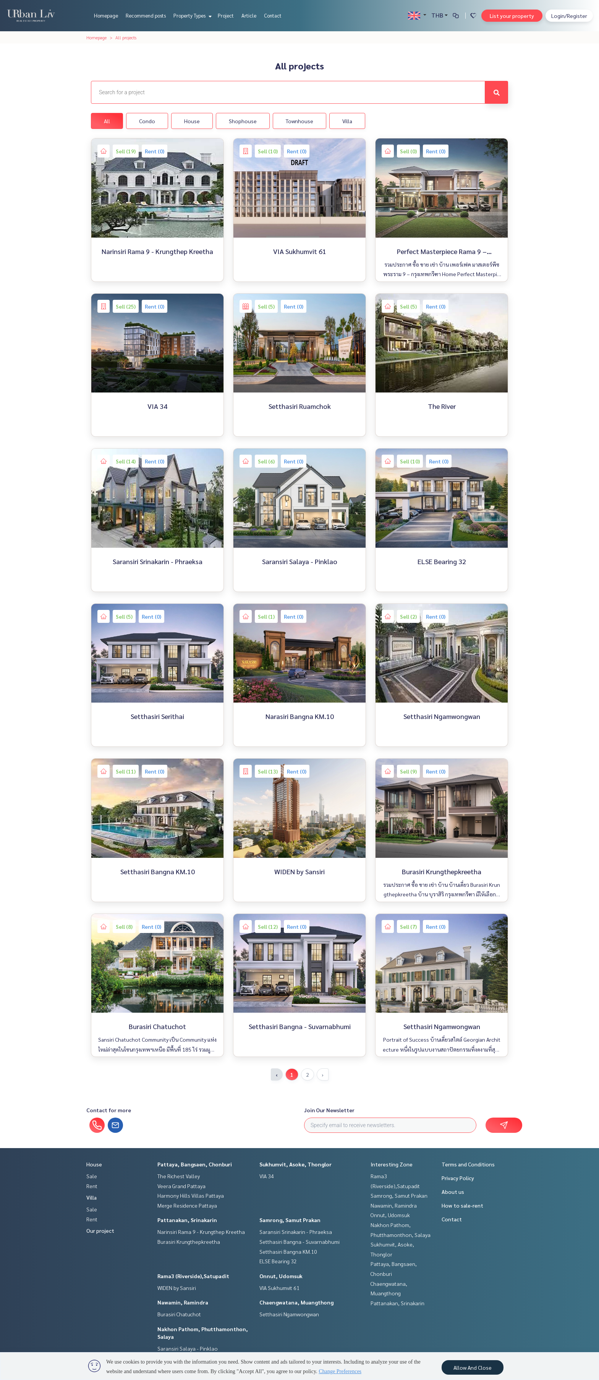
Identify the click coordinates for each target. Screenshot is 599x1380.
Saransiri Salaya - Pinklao (187, 1348)
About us (453, 1191)
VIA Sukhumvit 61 (279, 1287)
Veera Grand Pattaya (181, 1185)
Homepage (106, 15)
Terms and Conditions (468, 1164)
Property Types (191, 15)
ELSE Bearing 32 (278, 1261)
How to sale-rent (462, 1205)
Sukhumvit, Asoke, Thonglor (295, 1164)
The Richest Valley (178, 1176)
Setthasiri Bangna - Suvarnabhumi (299, 1241)
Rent (91, 1185)
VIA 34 (266, 1176)
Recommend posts (146, 15)
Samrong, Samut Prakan (290, 1219)
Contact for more (108, 1110)
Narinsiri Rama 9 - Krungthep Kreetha (201, 1231)
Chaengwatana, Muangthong (296, 1302)
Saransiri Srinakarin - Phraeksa (295, 1231)
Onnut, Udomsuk (281, 1275)
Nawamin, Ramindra (182, 1302)
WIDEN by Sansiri (176, 1287)
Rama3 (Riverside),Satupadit (193, 1275)
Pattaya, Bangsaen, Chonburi (194, 1164)
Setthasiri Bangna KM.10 (288, 1251)
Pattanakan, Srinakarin (187, 1219)
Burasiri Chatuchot (179, 1314)
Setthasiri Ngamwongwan (289, 1314)
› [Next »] (323, 1074)
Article (248, 15)
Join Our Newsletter (329, 1110)
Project (226, 15)
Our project (100, 1230)
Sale (91, 1176)
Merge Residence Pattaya (187, 1205)
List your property (512, 15)
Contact (273, 15)
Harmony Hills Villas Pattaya (190, 1195)
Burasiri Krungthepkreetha (188, 1241)
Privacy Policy (458, 1177)
